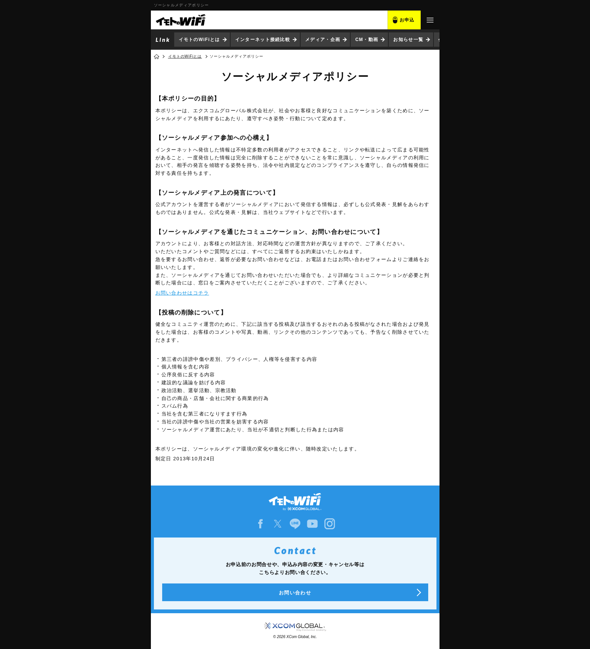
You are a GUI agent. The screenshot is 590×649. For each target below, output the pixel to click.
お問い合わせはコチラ (182, 293)
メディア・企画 (322, 39)
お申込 (407, 20)
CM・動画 (366, 39)
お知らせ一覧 (408, 39)
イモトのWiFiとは (199, 39)
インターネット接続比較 (262, 39)
